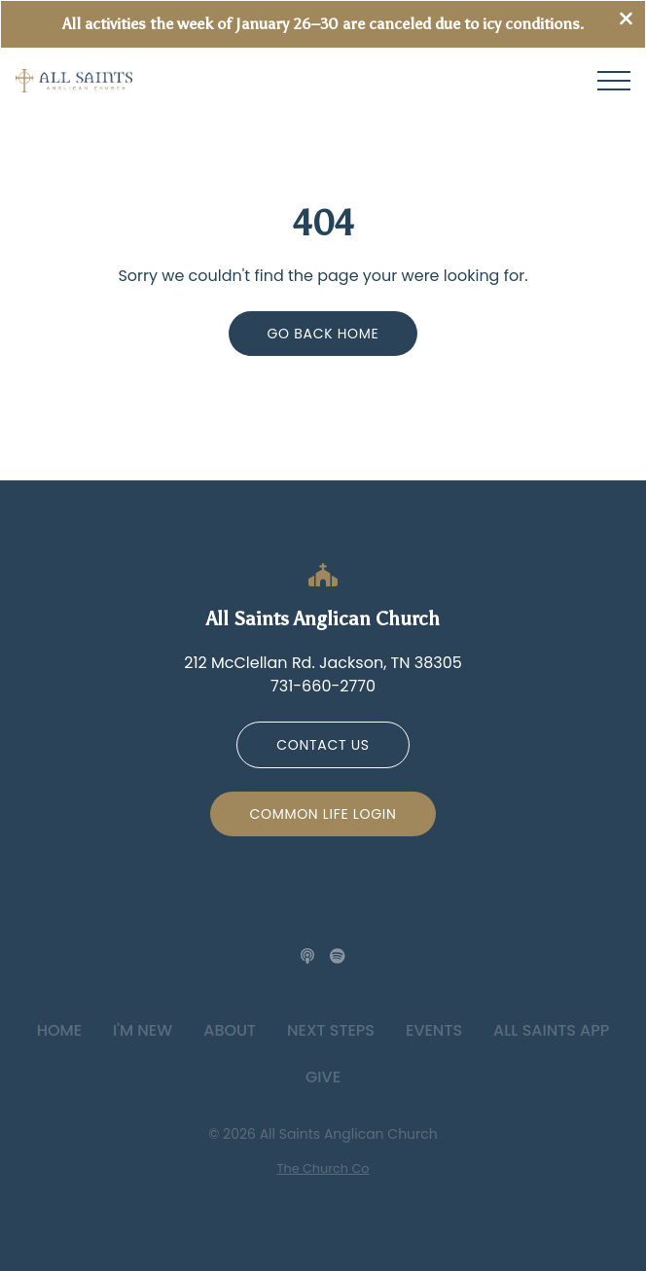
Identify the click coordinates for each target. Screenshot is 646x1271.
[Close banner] (626, 21)
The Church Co (323, 1168)
